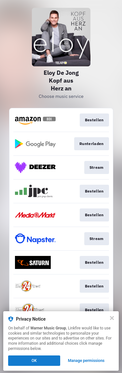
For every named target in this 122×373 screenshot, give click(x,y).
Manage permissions (86, 360)
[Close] (112, 318)
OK (34, 360)
